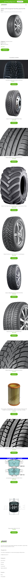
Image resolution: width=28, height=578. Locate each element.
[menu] (26, 5)
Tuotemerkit (7, 41)
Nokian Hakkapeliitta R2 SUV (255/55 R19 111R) (14, 292)
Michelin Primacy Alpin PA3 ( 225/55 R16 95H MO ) (14, 448)
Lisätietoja (5, 49)
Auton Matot (3, 560)
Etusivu (2, 11)
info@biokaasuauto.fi (4, 554)
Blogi (2, 574)
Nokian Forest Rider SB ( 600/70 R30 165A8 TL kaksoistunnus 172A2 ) (14, 206)
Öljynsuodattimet (4, 568)
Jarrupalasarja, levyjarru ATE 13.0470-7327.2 (14, 478)
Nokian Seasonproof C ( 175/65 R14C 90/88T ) (14, 370)
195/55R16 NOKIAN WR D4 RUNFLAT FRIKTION (14, 80)
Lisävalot (2, 562)
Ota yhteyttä (3, 576)
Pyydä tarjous (20, 1)
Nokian (11, 41)
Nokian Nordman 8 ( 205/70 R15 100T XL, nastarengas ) (14, 254)
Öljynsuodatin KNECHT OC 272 (14, 528)
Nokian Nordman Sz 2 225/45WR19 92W (14, 331)
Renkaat (2, 564)
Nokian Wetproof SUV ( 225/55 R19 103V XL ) (14, 157)
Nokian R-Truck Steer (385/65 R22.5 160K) (14, 118)
